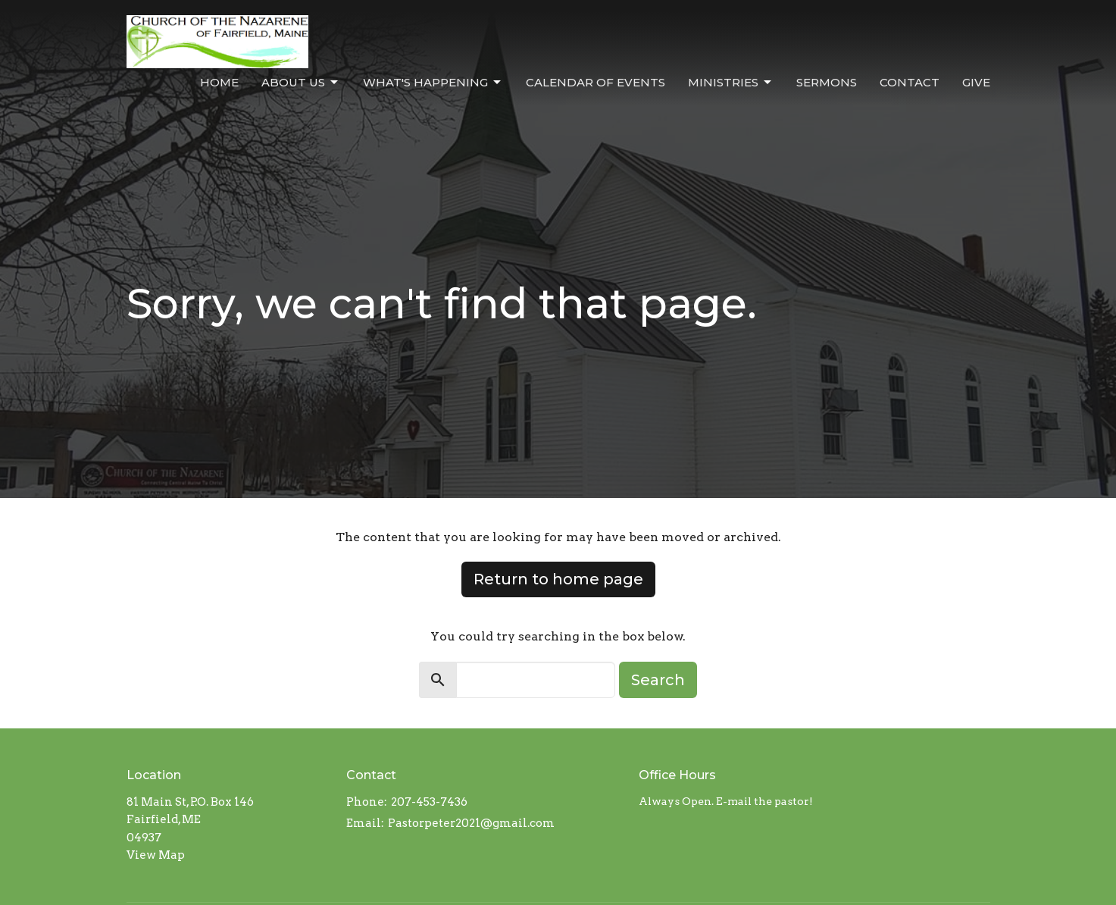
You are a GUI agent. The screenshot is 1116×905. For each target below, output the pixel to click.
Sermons (826, 82)
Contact (909, 82)
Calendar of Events (595, 82)
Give (976, 82)
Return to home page (558, 579)
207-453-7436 (429, 802)
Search (658, 680)
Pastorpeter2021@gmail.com (471, 823)
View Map (156, 855)
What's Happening (433, 82)
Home (219, 82)
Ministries (731, 82)
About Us (300, 82)
